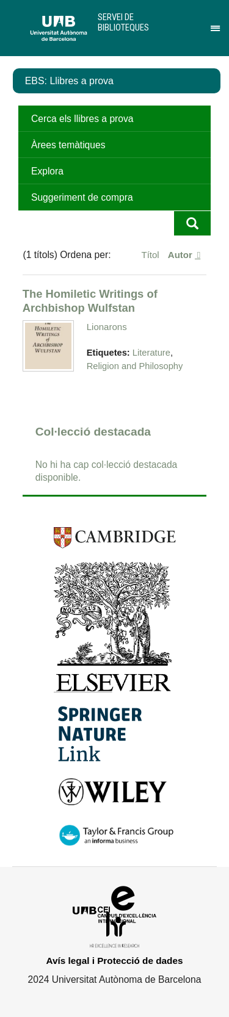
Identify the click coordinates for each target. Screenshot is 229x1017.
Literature (151, 353)
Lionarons (107, 327)
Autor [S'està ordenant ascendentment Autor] (181, 255)
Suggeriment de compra (82, 197)
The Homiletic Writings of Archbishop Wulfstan (90, 300)
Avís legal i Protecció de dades (114, 960)
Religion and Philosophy (135, 366)
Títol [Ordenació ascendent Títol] (152, 255)
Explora (47, 171)
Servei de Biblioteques (123, 22)
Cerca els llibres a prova (82, 118)
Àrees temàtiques (68, 145)
